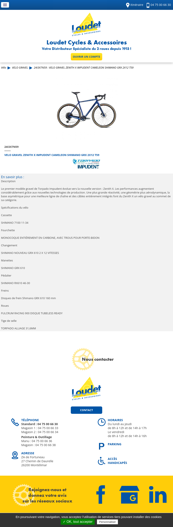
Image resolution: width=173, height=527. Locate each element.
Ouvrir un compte (86, 56)
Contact (86, 410)
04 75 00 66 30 (161, 5)
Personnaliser (107, 521)
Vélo (3, 67)
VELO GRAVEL (20, 67)
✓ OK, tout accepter (78, 521)
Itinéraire (136, 5)
